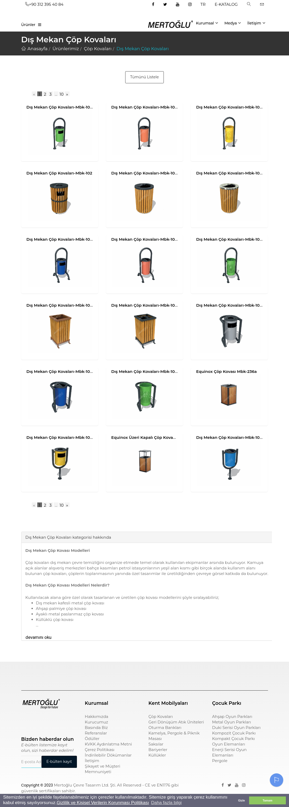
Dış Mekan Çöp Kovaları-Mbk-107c (145, 371)
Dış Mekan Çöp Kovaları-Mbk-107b (61, 371)
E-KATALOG (226, 4)
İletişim (256, 22)
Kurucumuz (96, 721)
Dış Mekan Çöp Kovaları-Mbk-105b (145, 305)
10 (62, 94)
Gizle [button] (241, 800)
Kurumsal (207, 22)
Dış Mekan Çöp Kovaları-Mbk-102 (59, 173)
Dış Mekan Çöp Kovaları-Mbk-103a (145, 173)
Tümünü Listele (144, 77)
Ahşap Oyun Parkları (232, 716)
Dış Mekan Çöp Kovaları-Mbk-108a (61, 437)
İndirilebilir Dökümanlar (108, 755)
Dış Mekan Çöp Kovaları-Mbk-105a (61, 305)
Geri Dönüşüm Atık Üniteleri (176, 721)
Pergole (219, 760)
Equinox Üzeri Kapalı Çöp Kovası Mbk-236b (154, 437)
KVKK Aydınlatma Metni (108, 744)
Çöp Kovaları (161, 716)
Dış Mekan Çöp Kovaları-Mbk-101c (229, 107)
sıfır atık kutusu (164, 673)
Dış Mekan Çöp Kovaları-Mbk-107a (230, 305)
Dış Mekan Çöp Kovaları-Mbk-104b (145, 239)
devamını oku (38, 637)
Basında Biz (96, 727)
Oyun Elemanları (228, 744)
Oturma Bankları (165, 727)
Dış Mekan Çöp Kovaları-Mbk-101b (145, 107)
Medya (232, 22)
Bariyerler (158, 749)
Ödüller (92, 738)
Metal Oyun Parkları (231, 721)
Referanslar (96, 733)
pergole (220, 673)
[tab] (25, 523)
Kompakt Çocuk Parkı (233, 738)
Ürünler (28, 24)
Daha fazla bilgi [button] (166, 802)
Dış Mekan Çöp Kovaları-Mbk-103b (230, 173)
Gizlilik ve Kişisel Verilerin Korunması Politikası (103, 802)
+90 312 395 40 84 (44, 4)
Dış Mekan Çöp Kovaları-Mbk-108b (230, 437)
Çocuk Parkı (33, 673)
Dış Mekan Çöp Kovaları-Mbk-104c (230, 239)
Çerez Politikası (99, 749)
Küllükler (157, 755)
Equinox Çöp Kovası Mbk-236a (226, 371)
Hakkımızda (96, 716)
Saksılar (156, 744)
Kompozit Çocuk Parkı (234, 733)
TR (203, 4)
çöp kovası (95, 673)
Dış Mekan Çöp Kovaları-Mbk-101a (60, 107)
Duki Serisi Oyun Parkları (236, 727)
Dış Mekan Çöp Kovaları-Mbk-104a (61, 239)
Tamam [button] (267, 800)
